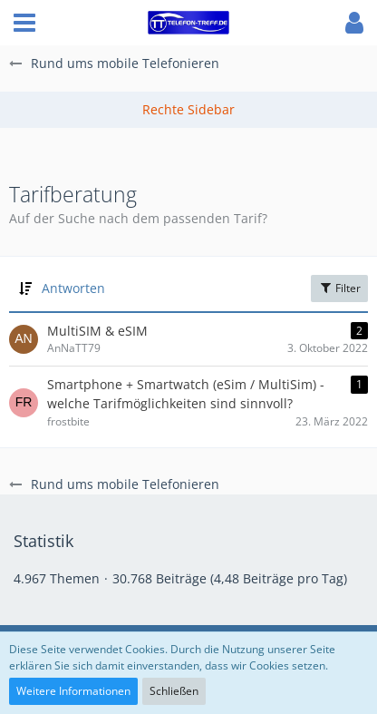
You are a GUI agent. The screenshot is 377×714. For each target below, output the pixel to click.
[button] (24, 22)
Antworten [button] (73, 288)
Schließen (174, 691)
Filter (339, 288)
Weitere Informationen (73, 691)
